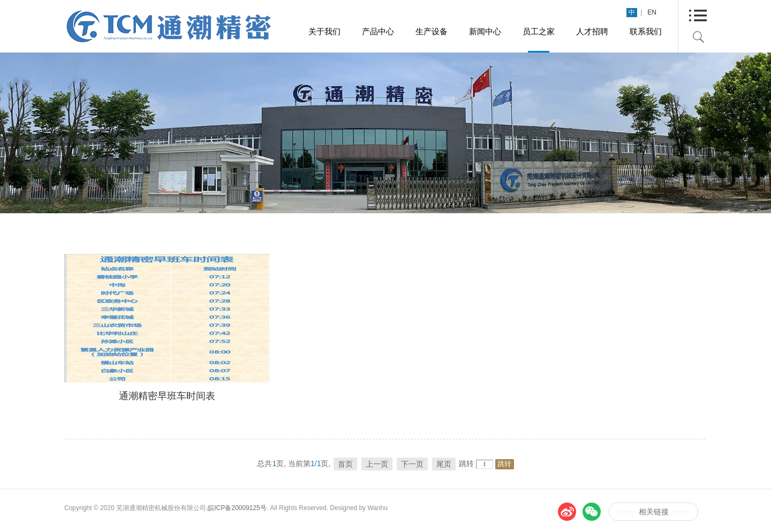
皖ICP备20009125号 (237, 508)
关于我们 (324, 31)
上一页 (377, 464)
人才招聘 (592, 31)
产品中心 (378, 31)
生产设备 (431, 31)
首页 (345, 464)
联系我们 (646, 31)
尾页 (443, 464)
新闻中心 (485, 31)
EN (651, 12)
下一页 (412, 464)
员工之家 (539, 31)
